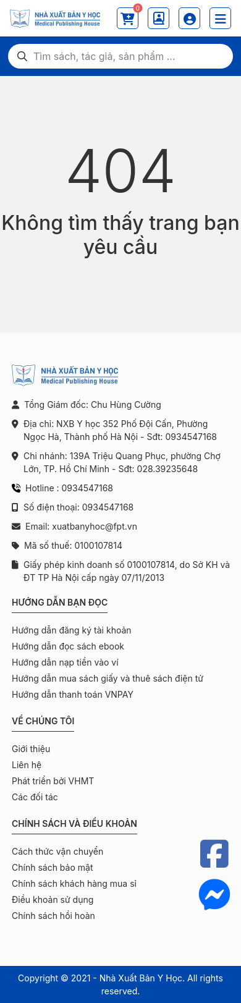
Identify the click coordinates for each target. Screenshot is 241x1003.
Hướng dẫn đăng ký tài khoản (72, 630)
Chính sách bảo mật (52, 867)
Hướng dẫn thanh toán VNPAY (72, 694)
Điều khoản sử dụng (52, 899)
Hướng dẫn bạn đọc (60, 602)
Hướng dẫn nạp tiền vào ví (65, 662)
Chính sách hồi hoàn (53, 915)
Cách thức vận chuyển (57, 851)
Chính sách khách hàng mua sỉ (74, 883)
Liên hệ (26, 765)
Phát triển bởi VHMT (53, 781)
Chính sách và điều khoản (74, 823)
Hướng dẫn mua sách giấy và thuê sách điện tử (107, 678)
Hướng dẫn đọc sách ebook (68, 646)
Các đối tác (35, 797)
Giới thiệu (31, 748)
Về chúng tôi (43, 721)
